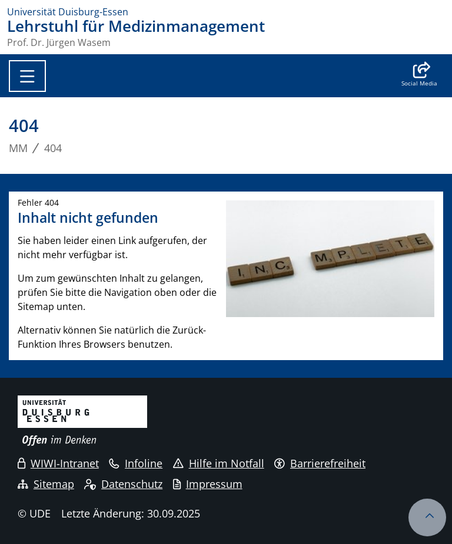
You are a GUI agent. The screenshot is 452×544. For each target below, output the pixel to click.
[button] (419, 75)
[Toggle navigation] (27, 76)
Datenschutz (123, 484)
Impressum (207, 484)
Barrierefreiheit (319, 463)
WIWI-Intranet (58, 463)
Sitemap (46, 484)
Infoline (135, 463)
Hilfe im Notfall (218, 463)
